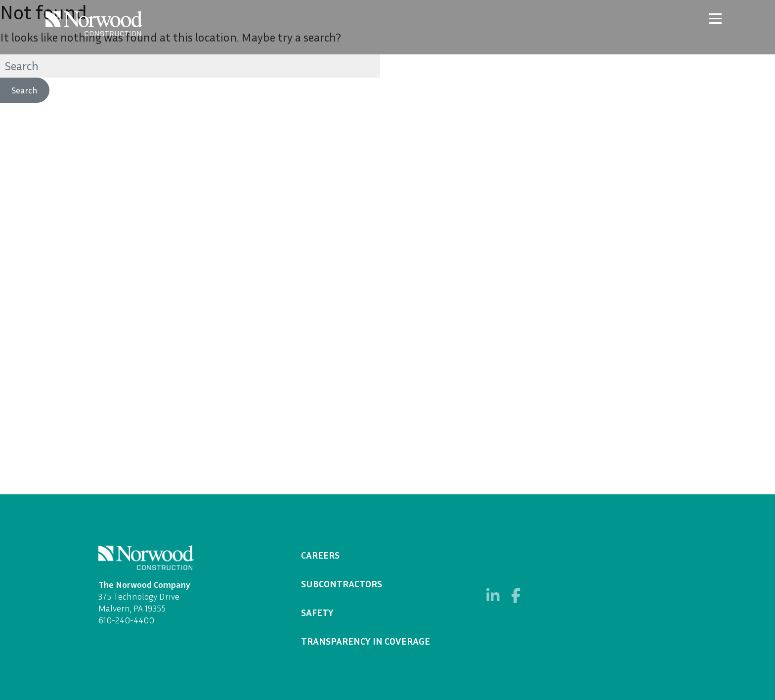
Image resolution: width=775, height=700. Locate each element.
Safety (317, 612)
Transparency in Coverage (365, 641)
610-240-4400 (126, 619)
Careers (320, 555)
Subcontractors (341, 583)
